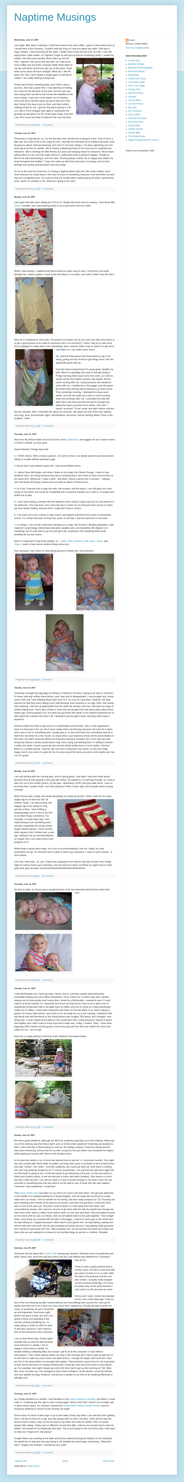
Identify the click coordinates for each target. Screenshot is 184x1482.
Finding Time (134, 89)
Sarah (132, 40)
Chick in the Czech (137, 78)
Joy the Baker (134, 100)
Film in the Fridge (136, 85)
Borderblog (133, 75)
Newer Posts (21, 1461)
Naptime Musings (55, 17)
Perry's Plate (134, 114)
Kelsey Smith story (29, 1193)
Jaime (99, 541)
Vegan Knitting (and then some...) (144, 140)
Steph (17, 544)
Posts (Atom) (33, 1466)
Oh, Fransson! (135, 111)
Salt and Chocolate (137, 118)
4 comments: (47, 125)
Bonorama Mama (136, 71)
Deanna (78, 541)
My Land (132, 107)
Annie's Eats (134, 60)
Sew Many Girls (135, 122)
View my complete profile (137, 48)
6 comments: (47, 679)
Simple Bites (134, 125)
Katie (92, 541)
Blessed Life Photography (140, 67)
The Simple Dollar (136, 136)
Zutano (17, 205)
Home (65, 1461)
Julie (86, 541)
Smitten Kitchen (135, 129)
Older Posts (108, 1461)
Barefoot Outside (136, 64)
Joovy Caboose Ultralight (83, 1399)
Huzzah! (132, 96)
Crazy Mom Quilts (136, 82)
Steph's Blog (134, 132)
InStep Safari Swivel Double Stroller (81, 1405)
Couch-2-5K (50, 1253)
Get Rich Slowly (135, 93)
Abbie (64, 541)
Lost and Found (135, 104)
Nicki (70, 541)
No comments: (48, 876)
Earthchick (72, 439)
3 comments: (48, 426)
